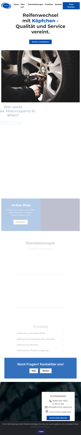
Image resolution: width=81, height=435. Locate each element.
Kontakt (58, 4)
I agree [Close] (41, 431)
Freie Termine (71, 5)
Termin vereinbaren (40, 42)
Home (16, 4)
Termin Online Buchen (58, 418)
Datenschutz (35, 427)
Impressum (45, 427)
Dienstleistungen (35, 4)
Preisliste (49, 4)
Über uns (23, 5)
